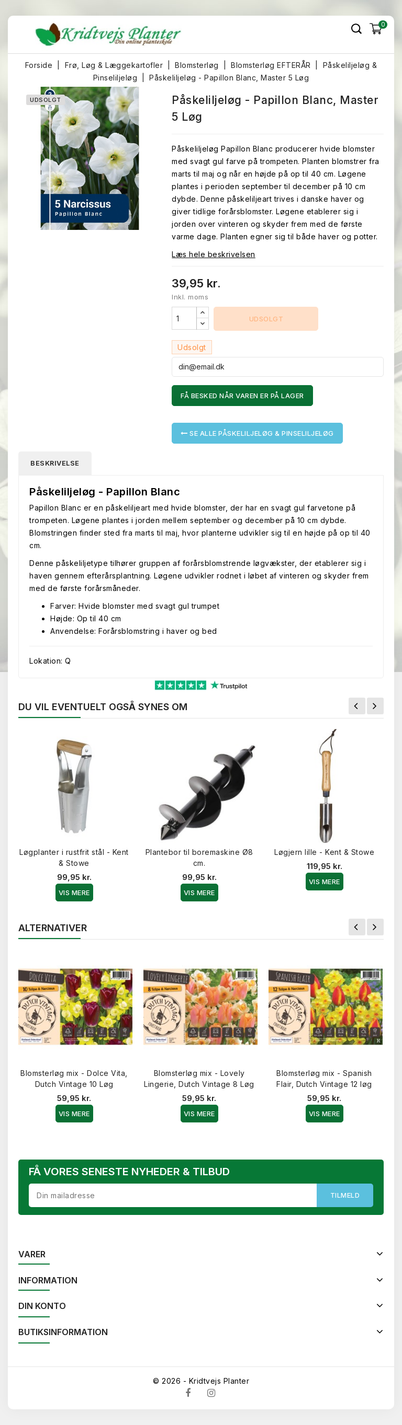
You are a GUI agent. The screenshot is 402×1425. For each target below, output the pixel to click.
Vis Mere (74, 892)
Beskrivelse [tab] (56, 463)
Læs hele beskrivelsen (213, 254)
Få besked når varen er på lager (242, 395)
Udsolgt (266, 319)
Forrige (357, 706)
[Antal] (184, 318)
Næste (375, 706)
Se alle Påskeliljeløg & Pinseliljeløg (257, 433)
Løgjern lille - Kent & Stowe (324, 852)
